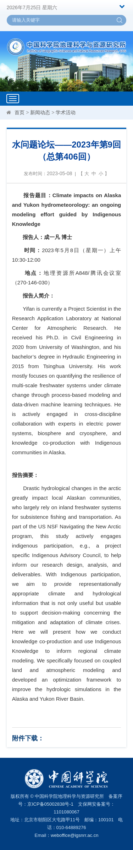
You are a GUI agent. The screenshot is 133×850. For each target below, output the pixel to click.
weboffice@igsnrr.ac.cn (74, 835)
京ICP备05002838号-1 (50, 804)
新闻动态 (40, 112)
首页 (19, 112)
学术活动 (66, 112)
